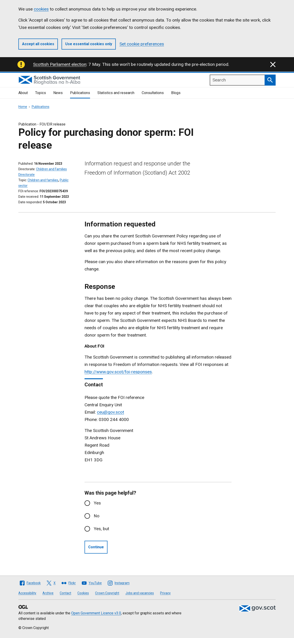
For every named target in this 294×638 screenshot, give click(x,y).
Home (22, 107)
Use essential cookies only (88, 44)
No (96, 515)
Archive (48, 593)
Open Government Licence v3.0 (96, 613)
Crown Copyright (107, 593)
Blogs (176, 93)
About (23, 93)
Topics (40, 93)
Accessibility (27, 593)
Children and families (43, 180)
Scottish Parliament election (59, 64)
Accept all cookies (38, 44)
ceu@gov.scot (110, 412)
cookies (41, 9)
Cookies (83, 593)
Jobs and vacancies (139, 593)
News (58, 93)
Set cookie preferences (141, 44)
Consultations (153, 93)
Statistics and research (115, 93)
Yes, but (101, 528)
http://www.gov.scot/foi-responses (118, 371)
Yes (97, 503)
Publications (80, 93)
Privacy (165, 593)
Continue (96, 547)
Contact (65, 593)
